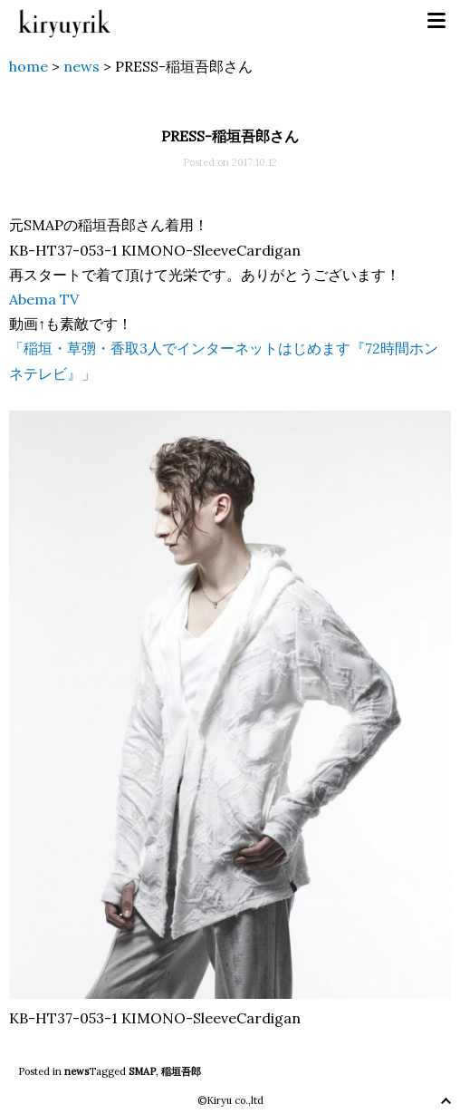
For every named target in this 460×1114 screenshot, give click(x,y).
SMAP (142, 1071)
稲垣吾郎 (181, 1071)
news (76, 1071)
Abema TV (44, 299)
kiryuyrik (64, 21)
